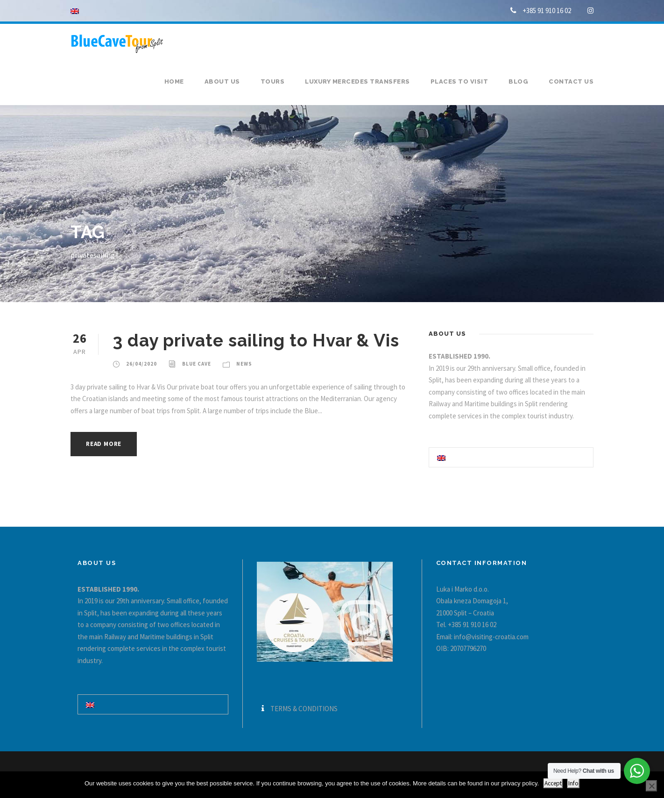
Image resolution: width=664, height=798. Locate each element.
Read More (103, 444)
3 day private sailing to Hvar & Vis (256, 340)
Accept (553, 783)
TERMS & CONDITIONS (304, 708)
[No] (651, 785)
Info (573, 783)
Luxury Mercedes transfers (357, 81)
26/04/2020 (141, 363)
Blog (518, 81)
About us (222, 81)
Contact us (571, 81)
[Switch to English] (441, 457)
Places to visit (459, 81)
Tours (273, 81)
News (244, 363)
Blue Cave (196, 363)
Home (174, 81)
